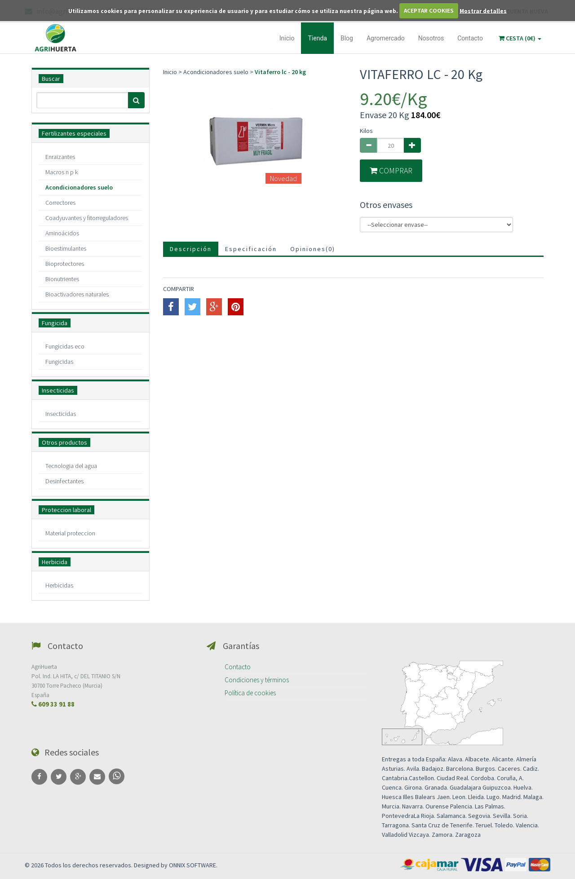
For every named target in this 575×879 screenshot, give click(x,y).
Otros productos (64, 442)
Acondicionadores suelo (79, 187)
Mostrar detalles (483, 10)
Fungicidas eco (64, 346)
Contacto (470, 38)
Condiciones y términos (257, 680)
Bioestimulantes (65, 248)
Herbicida (54, 562)
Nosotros (431, 38)
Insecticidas (58, 390)
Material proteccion (70, 533)
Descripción (191, 249)
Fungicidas (59, 362)
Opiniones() (312, 249)
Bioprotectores (64, 264)
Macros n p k (61, 172)
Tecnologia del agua (71, 466)
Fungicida (54, 323)
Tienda (317, 38)
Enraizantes (60, 157)
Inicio (287, 38)
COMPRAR (391, 170)
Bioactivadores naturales (77, 294)
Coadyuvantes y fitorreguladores (86, 218)
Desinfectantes (64, 481)
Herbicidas (59, 585)
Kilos (366, 131)
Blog (347, 38)
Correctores (60, 203)
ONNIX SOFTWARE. (193, 865)
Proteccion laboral (66, 510)
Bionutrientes (62, 279)
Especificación (251, 249)
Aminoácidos (62, 233)
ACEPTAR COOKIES (429, 10)
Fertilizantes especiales (74, 133)
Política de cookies (250, 693)
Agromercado (386, 38)
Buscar (51, 79)
